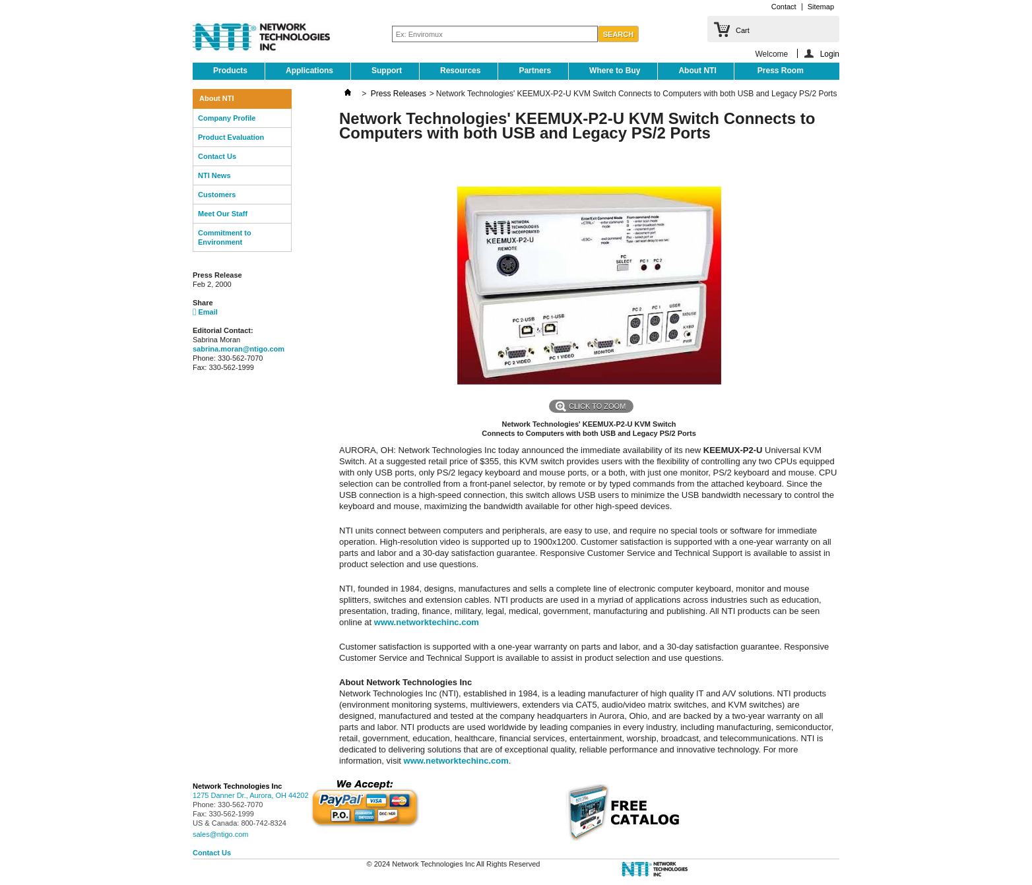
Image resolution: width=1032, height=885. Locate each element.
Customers (217, 194)
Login (829, 53)
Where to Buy (614, 70)
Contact (783, 7)
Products (230, 70)
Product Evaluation (231, 137)
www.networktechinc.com (426, 622)
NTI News (214, 175)
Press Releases (398, 93)
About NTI (697, 70)
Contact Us (217, 156)
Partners (535, 70)
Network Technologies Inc (237, 786)
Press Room (781, 70)
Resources (460, 70)
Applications (309, 70)
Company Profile (226, 118)
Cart (743, 30)
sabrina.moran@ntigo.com (238, 349)
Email (205, 312)
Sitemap (821, 7)
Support (386, 70)
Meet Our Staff (222, 214)
